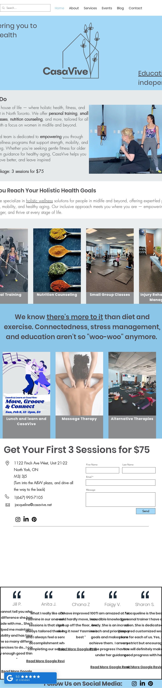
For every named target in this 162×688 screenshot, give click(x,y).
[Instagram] (18, 519)
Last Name (128, 464)
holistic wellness (39, 201)
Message (90, 490)
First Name (92, 464)
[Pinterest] (34, 519)
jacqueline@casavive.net (33, 504)
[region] (57, 274)
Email (89, 477)
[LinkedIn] (26, 519)
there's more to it (75, 317)
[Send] (145, 511)
